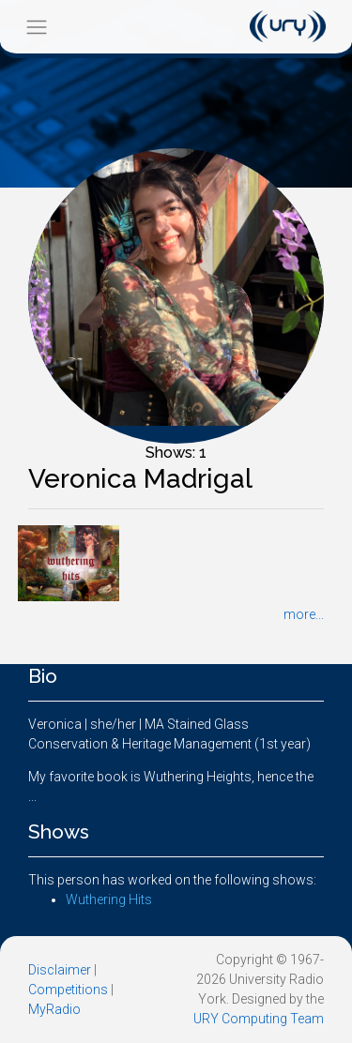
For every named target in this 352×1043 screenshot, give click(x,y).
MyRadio (54, 1009)
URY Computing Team (258, 1018)
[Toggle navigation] (36, 26)
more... (303, 614)
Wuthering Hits (109, 899)
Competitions (68, 989)
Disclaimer (59, 969)
